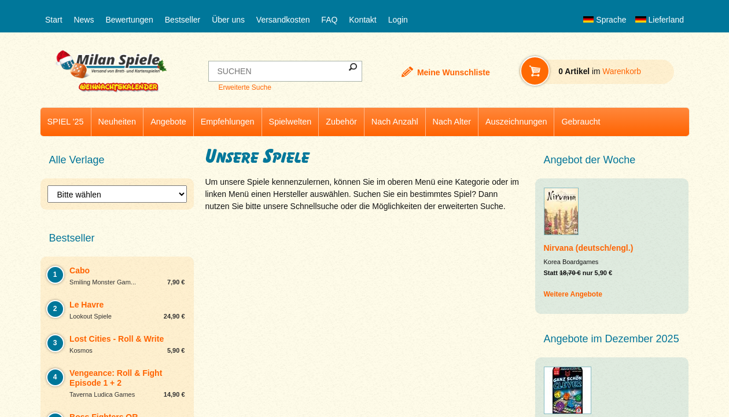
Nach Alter (452, 121)
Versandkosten (283, 19)
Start (53, 19)
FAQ (329, 19)
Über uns (228, 19)
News (83, 19)
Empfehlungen (228, 121)
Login (398, 19)
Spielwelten (290, 121)
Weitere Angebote (573, 294)
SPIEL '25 (65, 121)
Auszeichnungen (516, 121)
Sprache (604, 19)
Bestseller (182, 19)
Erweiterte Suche (244, 87)
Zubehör (341, 121)
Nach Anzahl (394, 121)
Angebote (168, 121)
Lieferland (659, 19)
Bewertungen (129, 19)
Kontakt (362, 19)
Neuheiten (117, 121)
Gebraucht (580, 121)
